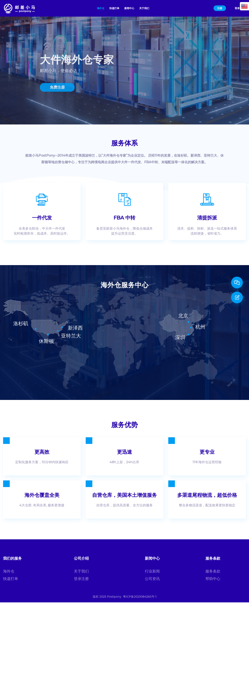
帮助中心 (212, 578)
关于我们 (81, 571)
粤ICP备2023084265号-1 (139, 596)
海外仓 (8, 571)
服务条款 (212, 571)
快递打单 (10, 578)
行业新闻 (152, 571)
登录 (237, 8)
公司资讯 (152, 578)
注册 (219, 8)
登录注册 (81, 578)
